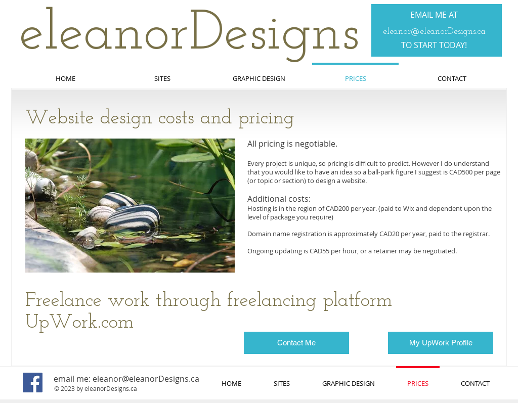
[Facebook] (32, 382)
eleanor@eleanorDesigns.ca (434, 31)
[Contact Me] (296, 343)
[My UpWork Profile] (440, 343)
